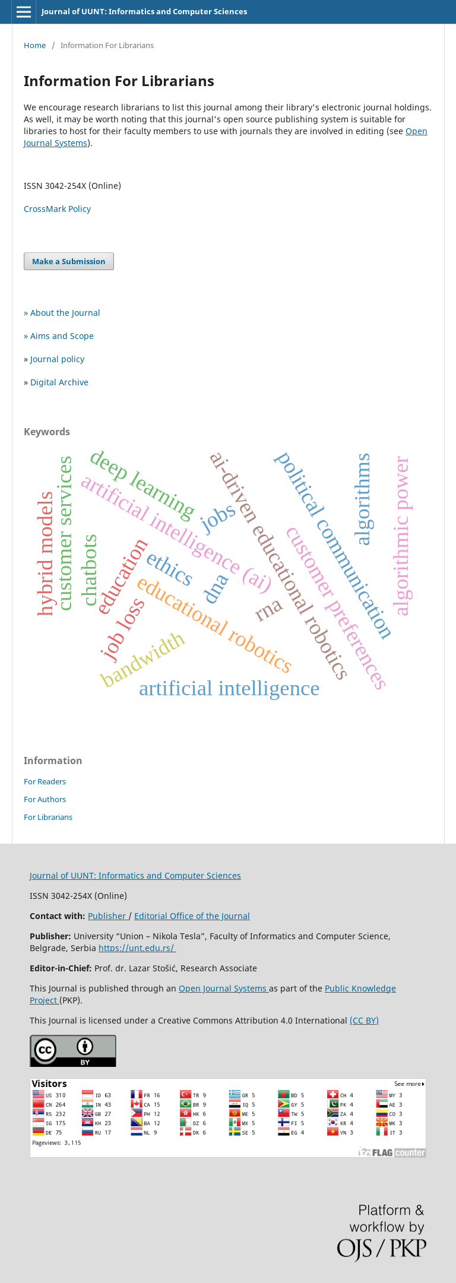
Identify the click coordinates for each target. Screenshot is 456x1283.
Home (35, 45)
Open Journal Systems (224, 988)
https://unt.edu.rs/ (137, 947)
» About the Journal (62, 312)
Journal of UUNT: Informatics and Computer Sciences (144, 11)
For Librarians (48, 817)
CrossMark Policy (57, 208)
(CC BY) (364, 1020)
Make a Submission (69, 261)
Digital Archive (59, 382)
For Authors (45, 799)
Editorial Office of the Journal (192, 915)
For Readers (45, 781)
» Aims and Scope (59, 335)
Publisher (108, 915)
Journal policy (57, 359)
